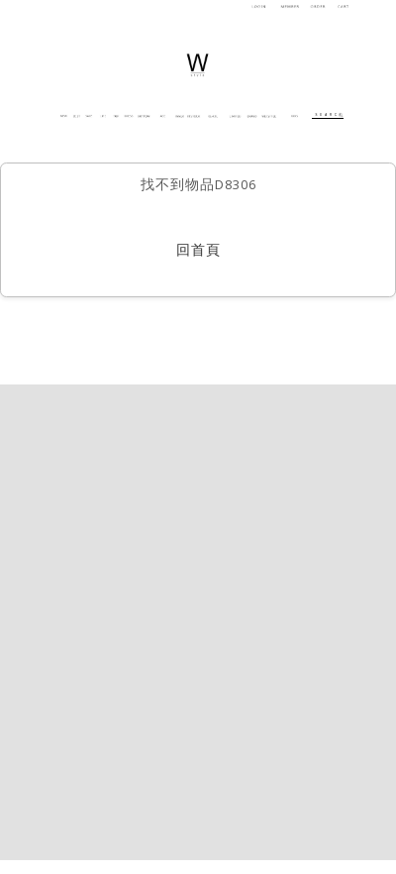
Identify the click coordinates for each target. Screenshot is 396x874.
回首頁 (198, 252)
